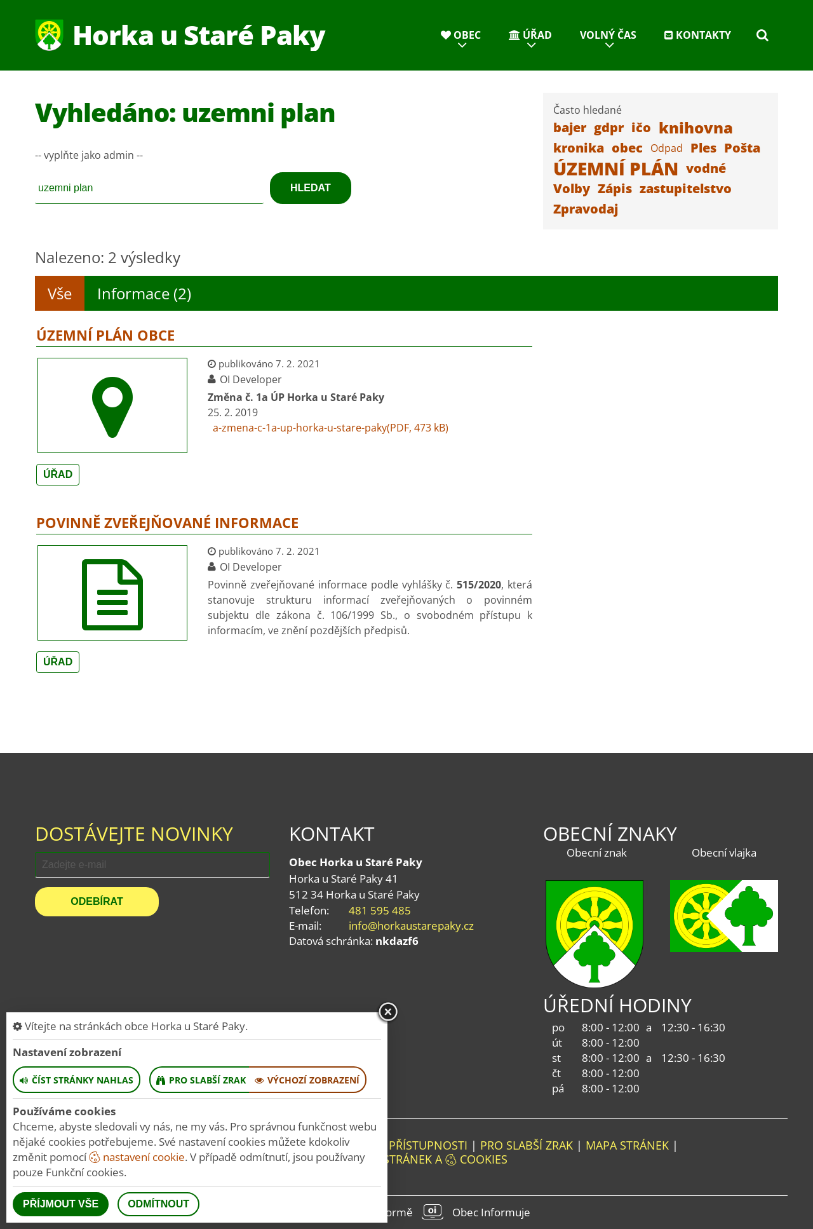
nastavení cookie (137, 1157)
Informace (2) (144, 293)
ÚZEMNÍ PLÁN (615, 168)
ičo (641, 127)
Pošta (742, 147)
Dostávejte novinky (134, 833)
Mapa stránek (627, 1145)
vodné (706, 168)
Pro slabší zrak (526, 1145)
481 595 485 (380, 910)
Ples (703, 147)
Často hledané (587, 110)
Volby (571, 188)
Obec (461, 35)
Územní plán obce (105, 334)
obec (627, 147)
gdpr (609, 127)
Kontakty (697, 35)
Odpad (666, 148)
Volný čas (608, 35)
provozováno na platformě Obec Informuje (406, 1211)
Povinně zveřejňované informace (167, 522)
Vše (60, 293)
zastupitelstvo (686, 188)
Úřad (530, 35)
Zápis (615, 188)
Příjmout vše (60, 1203)
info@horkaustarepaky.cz (411, 925)
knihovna (696, 127)
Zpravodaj (585, 208)
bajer (569, 127)
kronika (578, 147)
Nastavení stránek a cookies (406, 1159)
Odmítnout (158, 1203)
